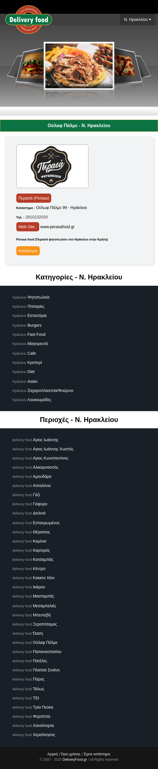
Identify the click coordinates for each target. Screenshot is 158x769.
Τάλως (38, 689)
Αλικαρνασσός (45, 467)
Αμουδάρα (42, 476)
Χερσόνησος (44, 734)
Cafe (31, 353)
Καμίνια (39, 541)
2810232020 (36, 217)
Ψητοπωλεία (38, 297)
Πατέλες (40, 660)
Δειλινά (39, 513)
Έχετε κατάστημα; (97, 754)
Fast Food (36, 334)
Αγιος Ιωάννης (45, 439)
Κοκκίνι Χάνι (44, 577)
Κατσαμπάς (43, 559)
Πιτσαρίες (35, 306)
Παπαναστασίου (47, 651)
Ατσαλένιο (42, 485)
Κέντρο (39, 568)
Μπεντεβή (42, 615)
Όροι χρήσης (70, 754)
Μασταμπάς (43, 596)
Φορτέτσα (41, 716)
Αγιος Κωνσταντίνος (50, 458)
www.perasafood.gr (57, 226)
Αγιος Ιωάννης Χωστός (53, 449)
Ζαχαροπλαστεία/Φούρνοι (50, 390)
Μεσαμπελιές (44, 606)
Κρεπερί (34, 362)
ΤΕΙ (36, 698)
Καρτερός (41, 550)
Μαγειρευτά (37, 343)
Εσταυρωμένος (46, 522)
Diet (31, 371)
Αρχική (52, 754)
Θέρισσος (41, 532)
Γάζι (36, 494)
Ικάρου (39, 587)
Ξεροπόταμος (45, 624)
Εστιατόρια (37, 315)
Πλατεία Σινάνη (46, 670)
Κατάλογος (28, 251)
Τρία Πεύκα (43, 707)
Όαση (38, 633)
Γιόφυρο (40, 504)
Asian (32, 381)
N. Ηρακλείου (137, 19)
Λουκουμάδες (39, 399)
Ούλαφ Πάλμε (45, 642)
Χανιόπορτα (43, 725)
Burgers (34, 325)
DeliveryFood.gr (75, 760)
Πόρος (38, 679)
